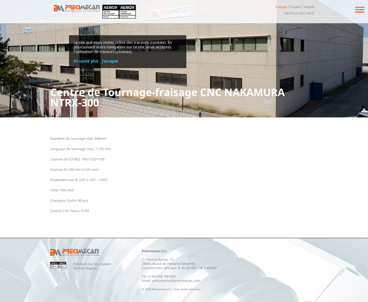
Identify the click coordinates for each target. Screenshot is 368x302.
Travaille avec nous (299, 13)
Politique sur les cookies (92, 264)
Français (281, 7)
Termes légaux (84, 268)
